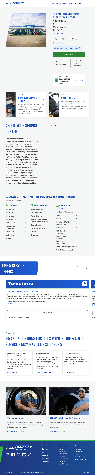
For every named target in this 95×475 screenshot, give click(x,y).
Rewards (45, 455)
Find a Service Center (82, 457)
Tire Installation (16, 209)
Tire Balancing (16, 219)
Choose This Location (77, 63)
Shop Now (47, 313)
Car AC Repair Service (41, 228)
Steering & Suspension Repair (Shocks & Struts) (41, 220)
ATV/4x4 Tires (16, 232)
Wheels (16, 238)
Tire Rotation (16, 216)
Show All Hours (58, 43)
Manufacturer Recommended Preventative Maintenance (66, 239)
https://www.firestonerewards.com (33, 302)
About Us (78, 449)
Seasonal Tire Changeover (16, 227)
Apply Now (12, 372)
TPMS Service (16, 223)
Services (45, 449)
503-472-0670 (62, 39)
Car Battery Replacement (66, 212)
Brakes (41, 232)
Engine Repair (41, 225)
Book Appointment (60, 3)
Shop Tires (69, 54)
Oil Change (66, 219)
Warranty (45, 458)
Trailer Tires (16, 235)
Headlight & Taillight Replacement (66, 223)
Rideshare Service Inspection (66, 232)
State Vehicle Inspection (66, 246)
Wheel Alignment (41, 209)
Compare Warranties (15, 431)
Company (78, 446)
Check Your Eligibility (44, 372)
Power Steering (41, 216)
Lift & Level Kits (41, 213)
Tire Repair (16, 213)
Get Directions (58, 33)
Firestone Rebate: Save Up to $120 (22, 291)
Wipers (66, 215)
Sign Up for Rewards (58, 431)
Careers (77, 454)
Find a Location (75, 3)
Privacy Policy (85, 472)
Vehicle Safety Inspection (66, 250)
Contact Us (78, 451)
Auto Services (64, 446)
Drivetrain (41, 235)
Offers (44, 452)
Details (79, 80)
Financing (45, 462)
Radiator (66, 227)
